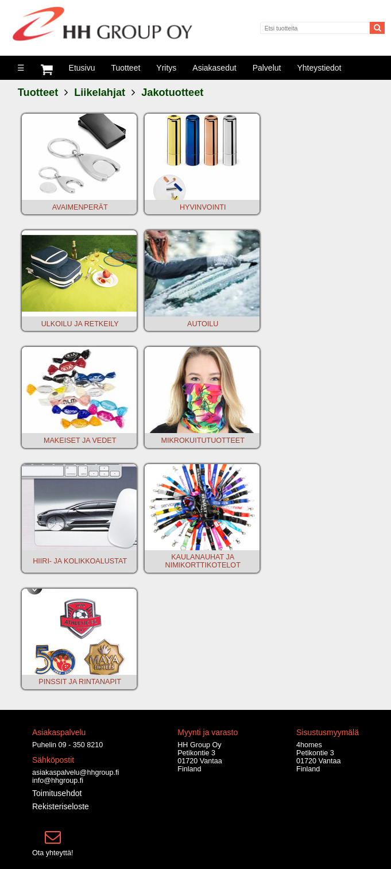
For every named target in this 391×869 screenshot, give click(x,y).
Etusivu (82, 67)
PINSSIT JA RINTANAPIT (79, 682)
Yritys (166, 67)
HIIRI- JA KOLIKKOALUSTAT (80, 561)
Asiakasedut (214, 67)
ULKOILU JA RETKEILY (80, 324)
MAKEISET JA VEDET (80, 441)
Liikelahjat (99, 92)
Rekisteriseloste (60, 806)
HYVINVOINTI (203, 207)
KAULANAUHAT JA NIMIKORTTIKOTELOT (203, 561)
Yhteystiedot (319, 67)
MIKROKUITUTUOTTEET (203, 441)
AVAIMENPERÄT (80, 207)
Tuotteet (125, 67)
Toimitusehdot (57, 793)
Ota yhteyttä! (52, 853)
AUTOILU (202, 324)
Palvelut (267, 67)
